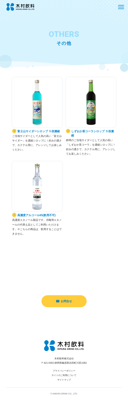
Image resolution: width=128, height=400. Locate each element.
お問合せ (64, 301)
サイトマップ (64, 379)
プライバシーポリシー (64, 370)
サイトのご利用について (64, 375)
